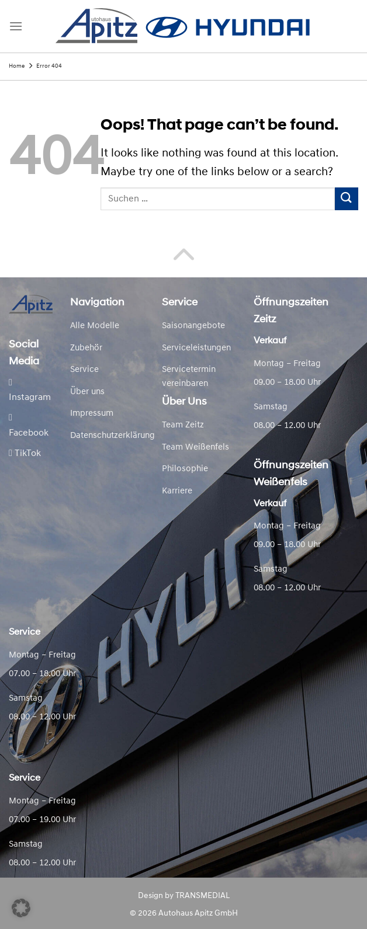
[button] (21, 908)
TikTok (25, 453)
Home (17, 66)
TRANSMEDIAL (202, 896)
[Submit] (346, 198)
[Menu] (16, 26)
